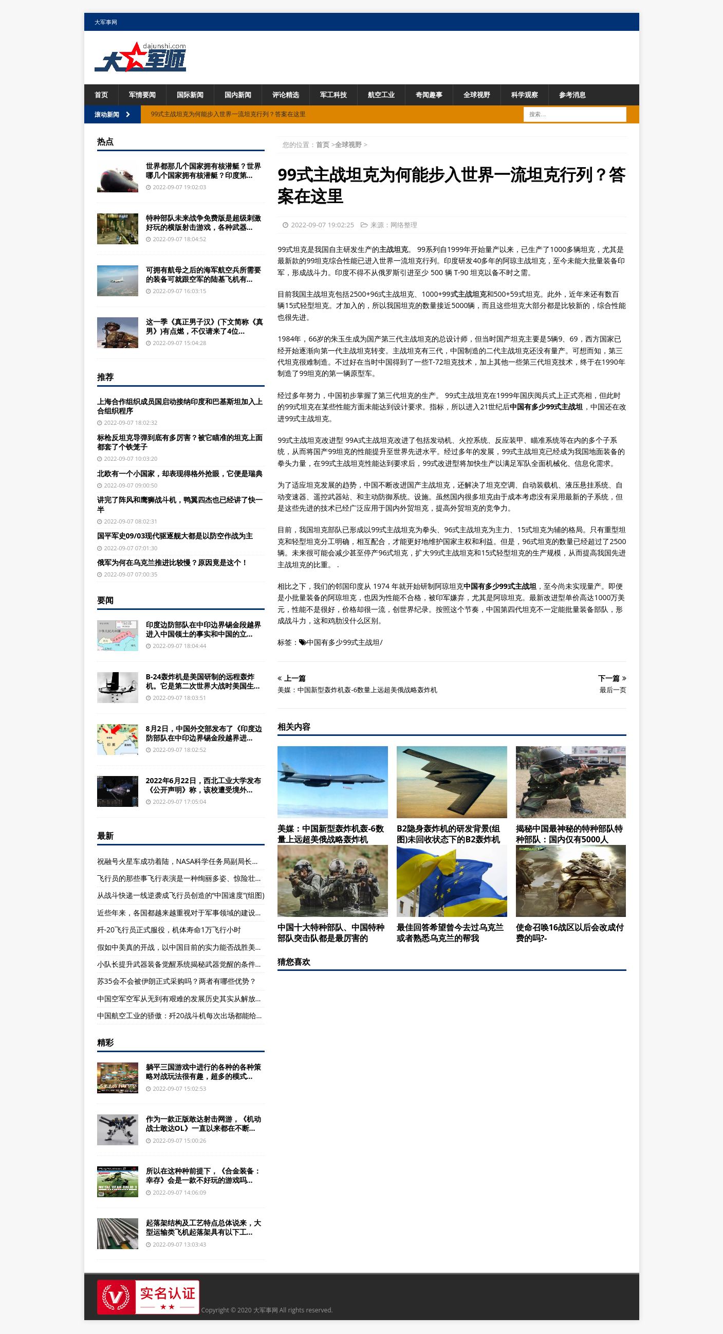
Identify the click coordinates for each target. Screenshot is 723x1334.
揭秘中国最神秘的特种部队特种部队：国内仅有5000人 (569, 835)
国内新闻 (244, 95)
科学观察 (543, 95)
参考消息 (593, 95)
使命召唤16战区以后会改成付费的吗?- (570, 933)
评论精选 (294, 95)
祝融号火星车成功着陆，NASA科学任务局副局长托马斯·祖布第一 (201, 862)
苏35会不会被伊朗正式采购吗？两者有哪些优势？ (176, 982)
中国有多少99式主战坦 (343, 643)
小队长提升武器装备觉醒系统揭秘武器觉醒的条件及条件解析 (194, 964)
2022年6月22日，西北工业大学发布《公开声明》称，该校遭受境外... (203, 785)
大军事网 (106, 22)
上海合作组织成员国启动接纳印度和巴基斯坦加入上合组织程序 (180, 406)
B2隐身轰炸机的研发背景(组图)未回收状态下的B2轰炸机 (448, 835)
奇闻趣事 (443, 95)
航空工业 (393, 95)
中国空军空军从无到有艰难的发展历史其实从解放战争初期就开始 (201, 999)
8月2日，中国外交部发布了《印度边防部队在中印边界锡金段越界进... (204, 733)
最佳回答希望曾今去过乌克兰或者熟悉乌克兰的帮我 (450, 933)
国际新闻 (194, 95)
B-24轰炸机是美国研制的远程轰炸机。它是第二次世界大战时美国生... (203, 681)
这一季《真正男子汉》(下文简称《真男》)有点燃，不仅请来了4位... (205, 326)
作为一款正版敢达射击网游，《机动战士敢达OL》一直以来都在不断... (203, 1124)
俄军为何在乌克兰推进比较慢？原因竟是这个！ (172, 563)
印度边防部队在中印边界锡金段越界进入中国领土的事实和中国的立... (203, 629)
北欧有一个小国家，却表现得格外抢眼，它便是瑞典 (180, 474)
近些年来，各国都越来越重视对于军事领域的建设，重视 (187, 913)
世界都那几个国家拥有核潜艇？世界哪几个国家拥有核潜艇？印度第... (203, 171)
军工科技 (343, 95)
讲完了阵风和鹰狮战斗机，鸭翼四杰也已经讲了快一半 (180, 505)
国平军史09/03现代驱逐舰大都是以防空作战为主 (175, 537)
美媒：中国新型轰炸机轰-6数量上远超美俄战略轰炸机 (330, 835)
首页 (102, 95)
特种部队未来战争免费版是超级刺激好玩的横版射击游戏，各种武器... (203, 222)
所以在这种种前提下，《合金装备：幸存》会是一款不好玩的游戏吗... (203, 1176)
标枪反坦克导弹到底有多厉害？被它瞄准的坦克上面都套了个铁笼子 (180, 442)
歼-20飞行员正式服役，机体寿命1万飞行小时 (169, 930)
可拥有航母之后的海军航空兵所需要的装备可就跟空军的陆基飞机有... (203, 274)
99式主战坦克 (464, 294)
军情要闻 (144, 95)
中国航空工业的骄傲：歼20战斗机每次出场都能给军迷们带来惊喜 (202, 1016)
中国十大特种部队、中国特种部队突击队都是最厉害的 (330, 933)
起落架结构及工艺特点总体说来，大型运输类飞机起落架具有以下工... (203, 1228)
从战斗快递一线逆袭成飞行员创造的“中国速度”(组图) (181, 896)
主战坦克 (393, 250)
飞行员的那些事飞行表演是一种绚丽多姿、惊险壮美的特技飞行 (198, 879)
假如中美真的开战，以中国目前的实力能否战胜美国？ (183, 947)
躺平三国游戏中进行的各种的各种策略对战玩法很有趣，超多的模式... (203, 1072)
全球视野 (493, 95)
